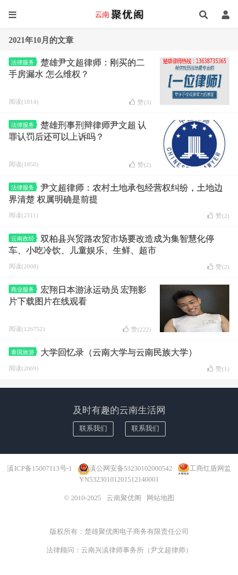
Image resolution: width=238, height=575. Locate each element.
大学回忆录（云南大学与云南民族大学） (119, 352)
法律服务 (23, 62)
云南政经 (23, 238)
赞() (140, 102)
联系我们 (93, 428)
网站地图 (160, 498)
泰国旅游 (23, 352)
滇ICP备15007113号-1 (39, 468)
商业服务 (23, 289)
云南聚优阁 (119, 14)
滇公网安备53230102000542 (131, 468)
